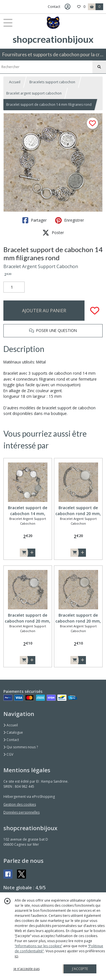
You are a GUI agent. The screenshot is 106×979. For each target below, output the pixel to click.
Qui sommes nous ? (20, 747)
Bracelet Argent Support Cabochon (40, 266)
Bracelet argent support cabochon (34, 93)
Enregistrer (69, 220)
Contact (54, 6)
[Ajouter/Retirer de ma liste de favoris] (94, 310)
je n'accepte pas (27, 968)
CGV (8, 754)
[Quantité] (14, 287)
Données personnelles (21, 812)
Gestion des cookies (19, 804)
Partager (34, 220)
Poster (53, 232)
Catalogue (13, 732)
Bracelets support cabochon (52, 82)
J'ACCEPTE (80, 968)
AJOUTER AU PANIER (44, 310)
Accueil (14, 82)
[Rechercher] (99, 66)
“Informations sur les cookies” (38, 946)
